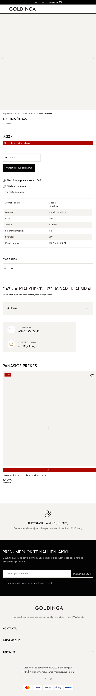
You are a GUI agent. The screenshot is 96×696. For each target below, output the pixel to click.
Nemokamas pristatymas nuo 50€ (48, 2)
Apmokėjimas (20, 294)
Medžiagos (48, 259)
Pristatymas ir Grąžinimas (40, 294)
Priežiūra (48, 268)
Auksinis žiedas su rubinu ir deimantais (25, 475)
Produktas (8, 294)
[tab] (48, 259)
